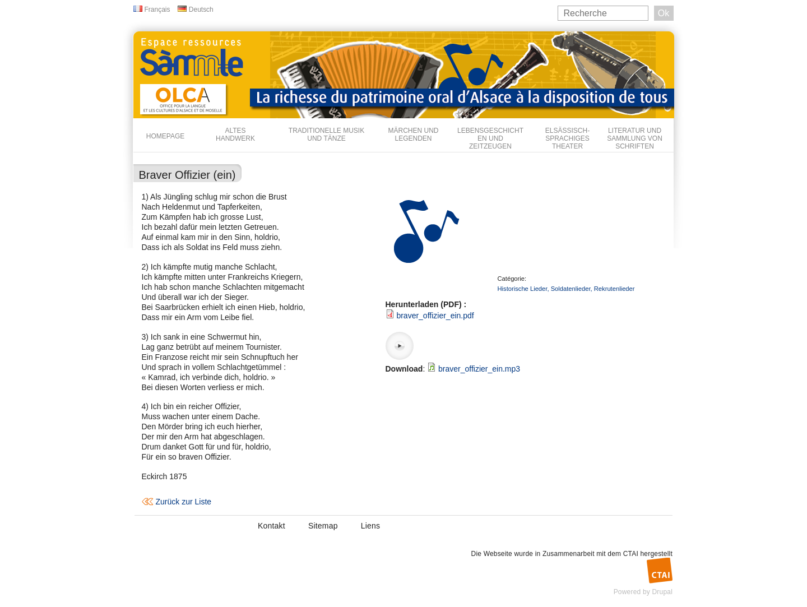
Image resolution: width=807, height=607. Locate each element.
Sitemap (323, 525)
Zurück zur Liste (184, 501)
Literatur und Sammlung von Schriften (634, 138)
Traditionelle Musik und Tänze (326, 134)
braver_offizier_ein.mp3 (479, 368)
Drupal (662, 592)
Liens (370, 525)
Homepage (165, 136)
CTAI (630, 554)
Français (157, 9)
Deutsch (201, 9)
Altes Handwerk (235, 134)
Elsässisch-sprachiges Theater (567, 138)
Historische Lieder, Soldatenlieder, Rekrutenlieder (566, 288)
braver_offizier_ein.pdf (435, 315)
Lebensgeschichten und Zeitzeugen (490, 138)
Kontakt (271, 525)
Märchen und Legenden (413, 134)
